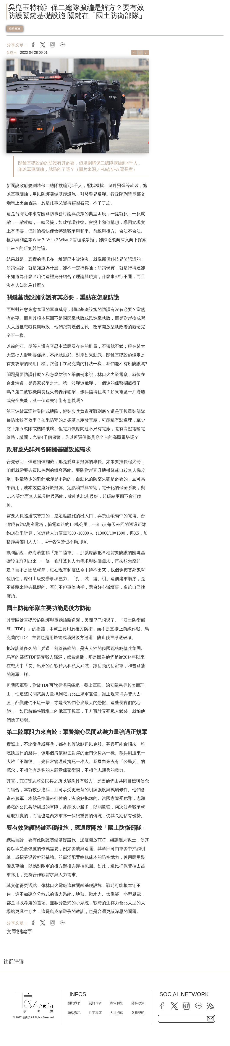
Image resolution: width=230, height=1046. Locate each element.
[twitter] (174, 1006)
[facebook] (162, 1006)
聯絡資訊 (74, 1013)
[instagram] (186, 1006)
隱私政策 (137, 1003)
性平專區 (95, 1013)
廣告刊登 (116, 1003)
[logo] (34, 1002)
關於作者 (95, 1003)
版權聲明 (137, 1013)
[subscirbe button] (210, 1018)
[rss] (211, 1006)
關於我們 (74, 1003)
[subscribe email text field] (186, 1019)
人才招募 (116, 1013)
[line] (199, 1006)
